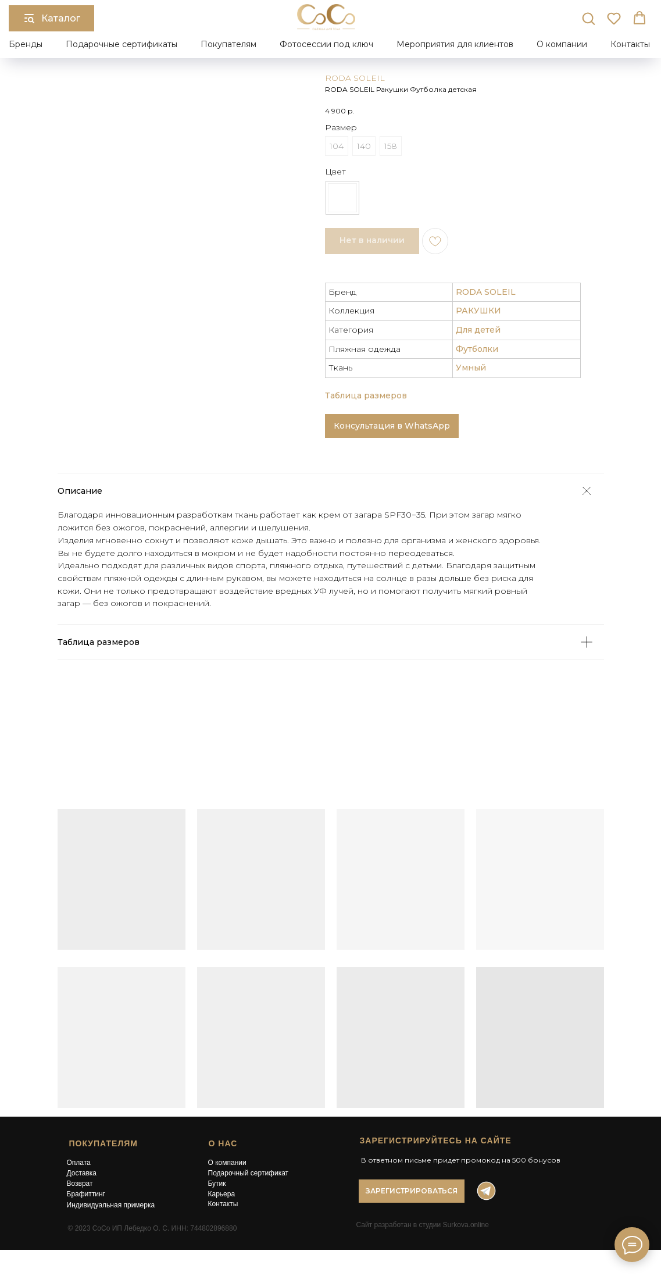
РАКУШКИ (478, 310)
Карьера (221, 1194)
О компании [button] (562, 44)
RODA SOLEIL (355, 78)
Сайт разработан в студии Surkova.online (422, 1225)
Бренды (25, 44)
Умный (471, 367)
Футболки (477, 349)
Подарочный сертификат (248, 1173)
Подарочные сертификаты (121, 44)
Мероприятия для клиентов (454, 44)
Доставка (82, 1173)
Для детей (478, 330)
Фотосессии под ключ (326, 44)
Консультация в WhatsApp (392, 425)
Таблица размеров (366, 395)
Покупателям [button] (228, 44)
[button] (588, 18)
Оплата (79, 1163)
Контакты (630, 44)
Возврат (80, 1183)
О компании (227, 1163)
